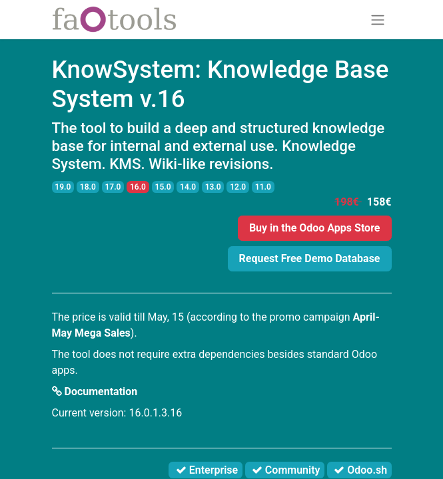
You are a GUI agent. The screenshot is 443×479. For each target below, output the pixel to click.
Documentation (95, 391)
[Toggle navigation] (378, 19)
